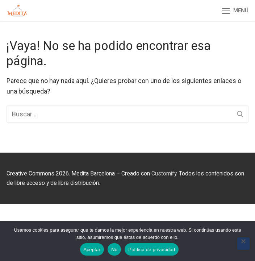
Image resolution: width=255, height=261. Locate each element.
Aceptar (92, 249)
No (114, 249)
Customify (163, 173)
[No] (243, 243)
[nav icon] (235, 10)
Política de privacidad (151, 249)
